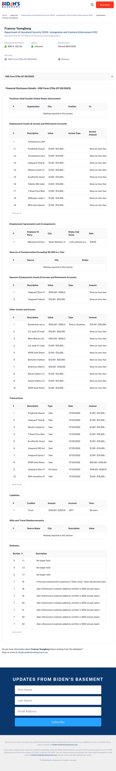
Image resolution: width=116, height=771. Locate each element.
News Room (105, 5)
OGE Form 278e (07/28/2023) (22, 59)
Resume (65, 59)
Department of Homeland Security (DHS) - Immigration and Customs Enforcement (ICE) (57, 15)
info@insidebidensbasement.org (33, 652)
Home (4, 15)
